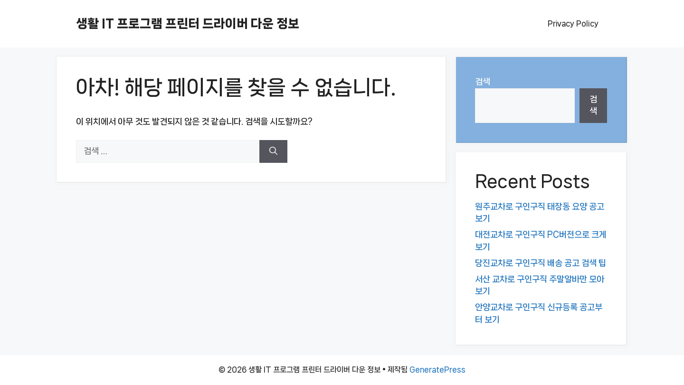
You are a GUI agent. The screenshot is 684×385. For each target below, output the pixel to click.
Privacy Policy (573, 23)
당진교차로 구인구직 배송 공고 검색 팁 (540, 263)
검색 (482, 81)
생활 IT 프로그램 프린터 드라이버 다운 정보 (187, 23)
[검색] (273, 151)
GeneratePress (437, 370)
